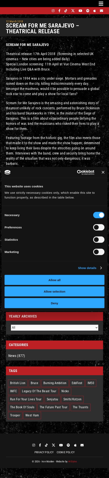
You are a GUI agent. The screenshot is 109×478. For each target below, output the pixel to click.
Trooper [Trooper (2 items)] (15, 415)
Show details (87, 268)
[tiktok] (65, 10)
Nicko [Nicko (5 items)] (65, 391)
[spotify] (87, 10)
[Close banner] (103, 172)
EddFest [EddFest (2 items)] (77, 383)
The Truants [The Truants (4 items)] (80, 407)
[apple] (94, 10)
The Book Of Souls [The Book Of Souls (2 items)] (22, 407)
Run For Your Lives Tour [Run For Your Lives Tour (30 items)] (25, 399)
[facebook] (59, 10)
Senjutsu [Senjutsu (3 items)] (52, 399)
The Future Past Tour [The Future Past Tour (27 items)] (53, 407)
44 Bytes (72, 461)
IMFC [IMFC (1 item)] (13, 391)
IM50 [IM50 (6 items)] (91, 383)
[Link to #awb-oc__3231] (101, 3)
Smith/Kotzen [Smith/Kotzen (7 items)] (72, 399)
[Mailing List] (101, 10)
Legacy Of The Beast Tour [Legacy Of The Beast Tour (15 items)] (39, 391)
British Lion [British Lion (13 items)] (17, 383)
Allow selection (54, 291)
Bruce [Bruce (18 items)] (34, 383)
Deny (54, 303)
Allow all (55, 279)
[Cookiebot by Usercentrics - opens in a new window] (77, 172)
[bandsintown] (46, 10)
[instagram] (53, 10)
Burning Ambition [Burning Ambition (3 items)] (54, 383)
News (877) (16, 356)
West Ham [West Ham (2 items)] (32, 415)
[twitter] (73, 10)
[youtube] (80, 10)
